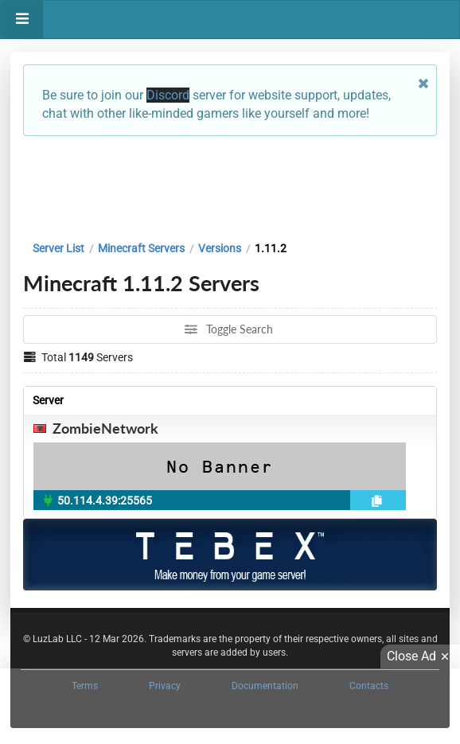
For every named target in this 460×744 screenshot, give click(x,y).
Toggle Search (229, 329)
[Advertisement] (230, 184)
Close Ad (420, 656)
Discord (167, 95)
